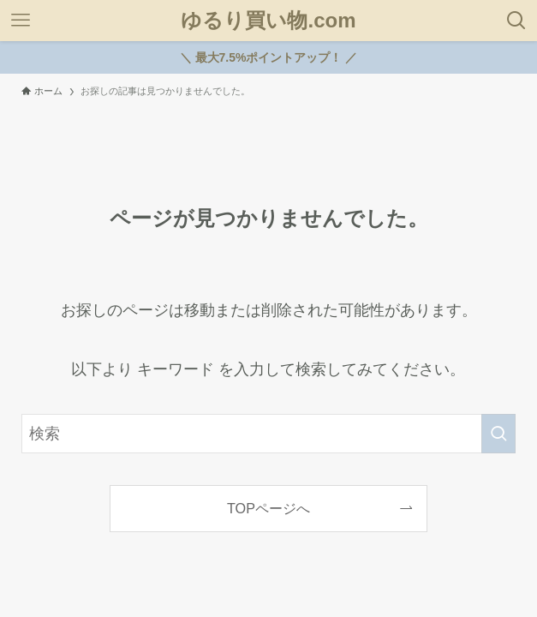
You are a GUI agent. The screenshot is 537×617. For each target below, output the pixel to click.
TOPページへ (268, 508)
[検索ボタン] (516, 20)
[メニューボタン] (20, 20)
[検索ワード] (268, 433)
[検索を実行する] (498, 433)
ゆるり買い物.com (268, 20)
